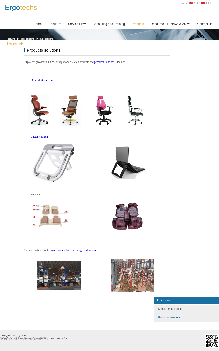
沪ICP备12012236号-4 (57, 338)
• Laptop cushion (36, 136)
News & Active (180, 24)
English (194, 3)
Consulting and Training (109, 24)
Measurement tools (170, 308)
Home (38, 24)
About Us (55, 24)
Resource (157, 24)
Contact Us (204, 24)
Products (138, 24)
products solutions (104, 61)
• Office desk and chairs (39, 80)
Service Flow (77, 24)
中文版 (206, 3)
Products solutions (25, 39)
